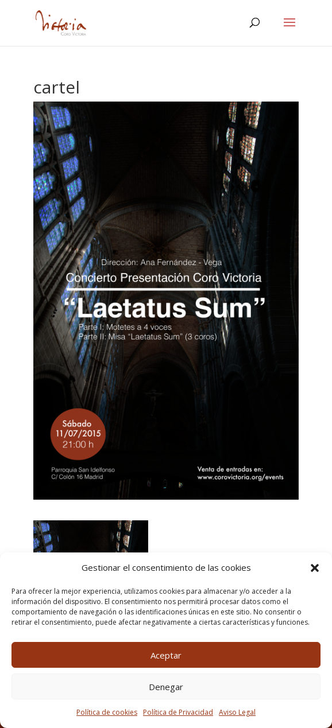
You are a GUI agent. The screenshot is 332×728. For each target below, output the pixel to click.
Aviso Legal (237, 712)
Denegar (166, 686)
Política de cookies (106, 712)
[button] (315, 568)
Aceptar (166, 655)
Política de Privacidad (178, 712)
